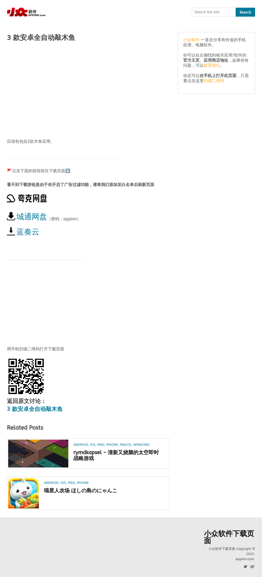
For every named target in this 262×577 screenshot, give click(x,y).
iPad (100, 445)
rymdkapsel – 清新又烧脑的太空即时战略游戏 (116, 455)
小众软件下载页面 (229, 537)
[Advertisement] (88, 86)
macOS (125, 445)
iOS (92, 445)
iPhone (112, 445)
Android (80, 445)
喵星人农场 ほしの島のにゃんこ (80, 491)
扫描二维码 (214, 80)
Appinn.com (245, 559)
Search (245, 12)
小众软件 (191, 39)
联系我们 (212, 65)
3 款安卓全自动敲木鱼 (35, 409)
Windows (141, 445)
